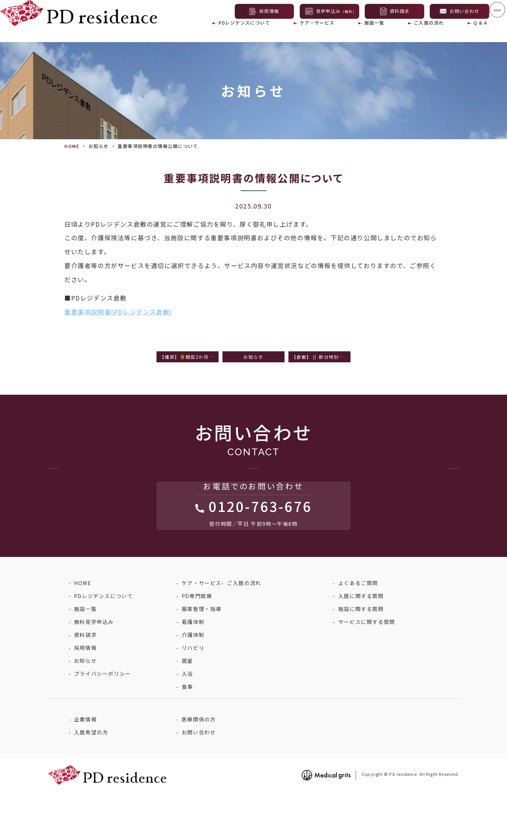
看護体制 (193, 668)
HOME (71, 146)
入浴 (187, 720)
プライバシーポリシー (102, 720)
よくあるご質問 (358, 629)
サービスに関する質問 (366, 668)
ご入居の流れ (426, 32)
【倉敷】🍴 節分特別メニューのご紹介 (321, 358)
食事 (187, 733)
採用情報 (85, 694)
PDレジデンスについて (245, 32)
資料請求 (85, 681)
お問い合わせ (199, 778)
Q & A (475, 32)
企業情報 (85, 765)
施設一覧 (373, 32)
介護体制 (193, 681)
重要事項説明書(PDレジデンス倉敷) (118, 311)
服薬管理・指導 (201, 655)
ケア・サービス (318, 32)
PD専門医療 (197, 642)
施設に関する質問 (361, 655)
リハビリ (193, 694)
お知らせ (99, 146)
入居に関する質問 (361, 642)
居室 (187, 707)
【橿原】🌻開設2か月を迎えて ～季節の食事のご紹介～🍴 (189, 358)
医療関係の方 (199, 765)
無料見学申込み (94, 668)
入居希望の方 (91, 778)
